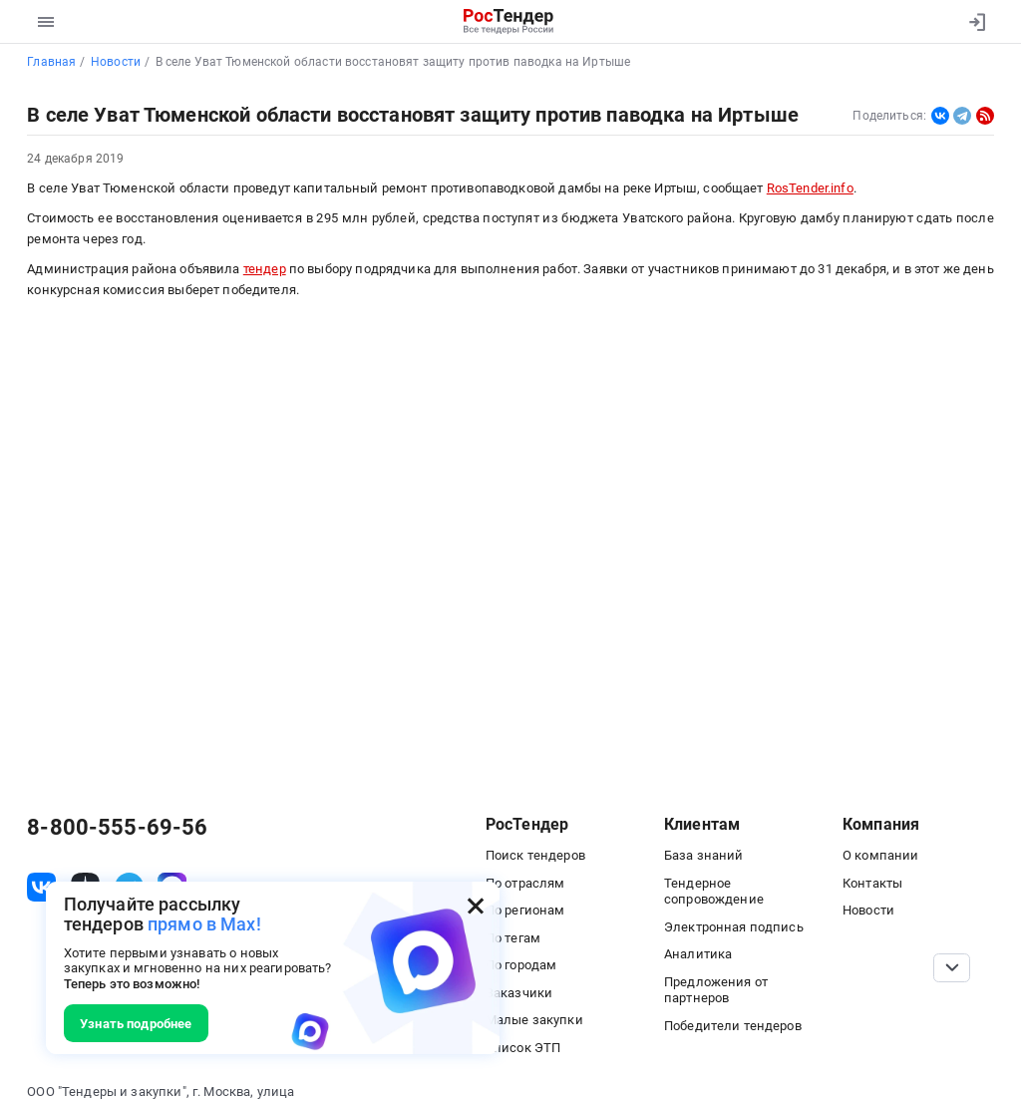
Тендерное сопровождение (714, 892)
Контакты (872, 883)
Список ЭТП (523, 1047)
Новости (868, 910)
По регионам (525, 910)
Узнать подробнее (135, 1023)
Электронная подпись (734, 926)
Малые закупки (534, 1019)
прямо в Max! (204, 924)
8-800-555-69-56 (117, 828)
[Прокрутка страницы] (951, 967)
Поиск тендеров (535, 855)
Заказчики (519, 992)
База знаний (704, 855)
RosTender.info (810, 188)
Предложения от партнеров (716, 990)
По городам (521, 964)
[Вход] (972, 22)
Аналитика (698, 953)
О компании (880, 855)
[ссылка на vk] (41, 887)
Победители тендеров (733, 1025)
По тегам (513, 937)
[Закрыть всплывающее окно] (476, 906)
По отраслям (525, 883)
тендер (264, 268)
